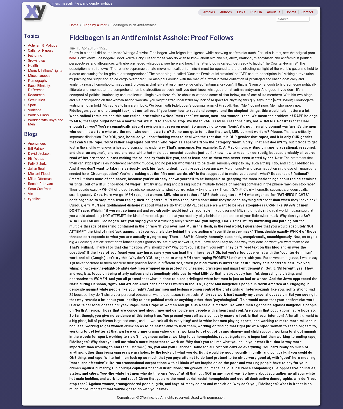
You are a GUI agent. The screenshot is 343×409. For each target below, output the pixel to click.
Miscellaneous (39, 76)
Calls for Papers (40, 50)
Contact (307, 12)
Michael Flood (39, 174)
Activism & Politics (43, 45)
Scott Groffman (39, 189)
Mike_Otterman (40, 179)
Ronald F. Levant (40, 184)
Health (33, 65)
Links (241, 12)
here (72, 58)
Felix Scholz (37, 164)
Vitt (30, 194)
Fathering (35, 55)
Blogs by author (94, 25)
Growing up (36, 60)
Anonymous (37, 143)
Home (74, 25)
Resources (36, 95)
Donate (290, 12)
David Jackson (39, 154)
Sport (32, 105)
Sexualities (36, 100)
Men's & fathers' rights (45, 71)
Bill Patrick (36, 148)
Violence (34, 110)
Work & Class (38, 115)
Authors (226, 12)
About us (274, 12)
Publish (256, 12)
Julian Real (36, 169)
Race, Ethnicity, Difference (39, 88)
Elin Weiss (36, 159)
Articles (209, 12)
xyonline (34, 199)
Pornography (37, 81)
